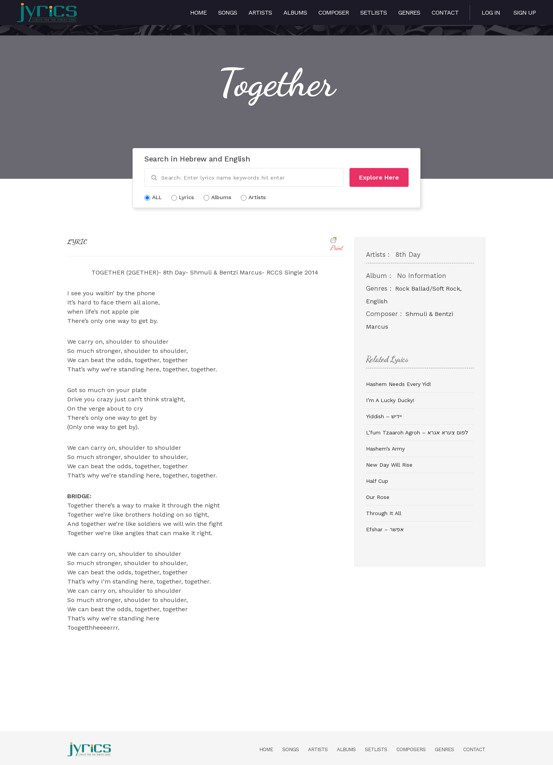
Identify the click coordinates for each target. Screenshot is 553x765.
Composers (411, 749)
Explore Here (379, 177)
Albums (295, 12)
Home (198, 12)
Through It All (383, 513)
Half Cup (377, 481)
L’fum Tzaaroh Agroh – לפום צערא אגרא (417, 432)
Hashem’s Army (385, 449)
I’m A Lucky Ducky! (390, 400)
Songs (227, 12)
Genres (409, 12)
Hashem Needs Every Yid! (398, 384)
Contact (445, 12)
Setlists (373, 12)
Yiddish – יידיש (384, 416)
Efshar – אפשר (385, 529)
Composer (333, 12)
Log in (491, 12)
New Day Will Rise (389, 465)
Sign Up (524, 12)
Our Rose (377, 497)
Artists (260, 12)
